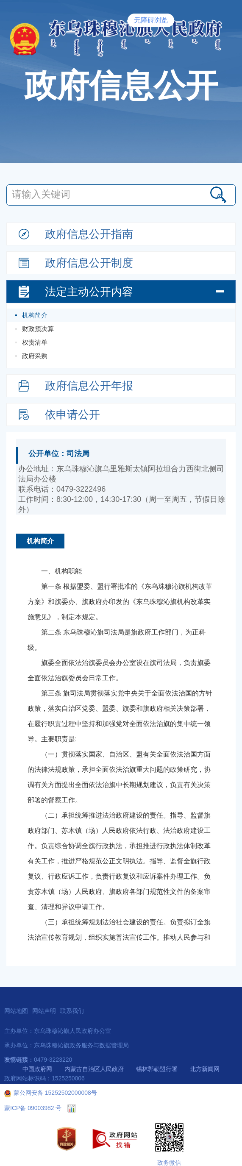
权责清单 (34, 342)
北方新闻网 (205, 1069)
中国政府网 (37, 1069)
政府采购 (34, 355)
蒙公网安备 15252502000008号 (50, 1092)
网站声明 (44, 1010)
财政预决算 (38, 328)
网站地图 (16, 1010)
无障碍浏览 (151, 20)
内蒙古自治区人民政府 (94, 1069)
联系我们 (72, 1010)
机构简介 (34, 315)
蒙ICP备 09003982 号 (32, 1108)
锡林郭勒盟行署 (157, 1069)
